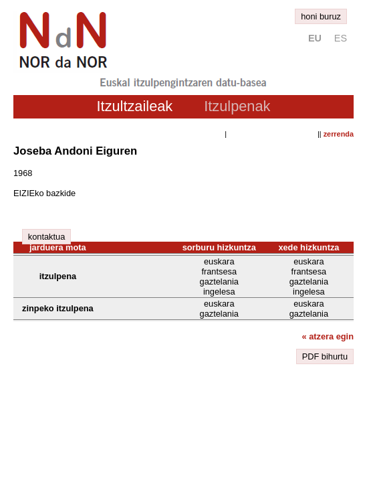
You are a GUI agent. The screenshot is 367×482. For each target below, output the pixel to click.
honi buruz (321, 16)
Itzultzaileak (135, 106)
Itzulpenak (237, 106)
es (340, 38)
